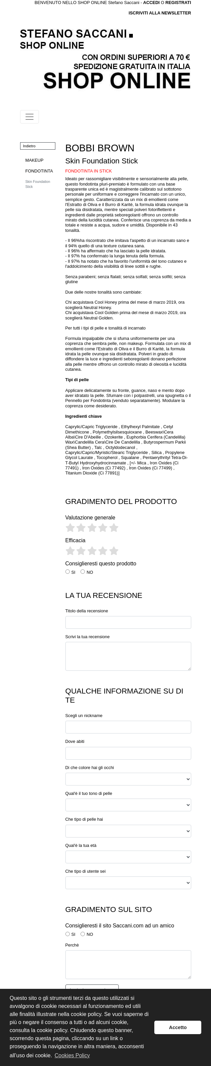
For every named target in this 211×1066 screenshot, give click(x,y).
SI (73, 572)
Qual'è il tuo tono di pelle (88, 793)
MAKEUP (34, 160)
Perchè (72, 945)
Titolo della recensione (86, 610)
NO (90, 572)
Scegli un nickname (84, 715)
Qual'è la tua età (81, 845)
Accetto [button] (178, 1027)
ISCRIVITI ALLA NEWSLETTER (159, 12)
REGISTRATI (178, 2)
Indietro (29, 146)
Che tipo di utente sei (85, 871)
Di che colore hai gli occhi (89, 767)
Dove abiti (75, 741)
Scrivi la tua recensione (87, 636)
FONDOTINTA (39, 170)
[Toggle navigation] (29, 116)
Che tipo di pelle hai (84, 819)
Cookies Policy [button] (72, 1055)
